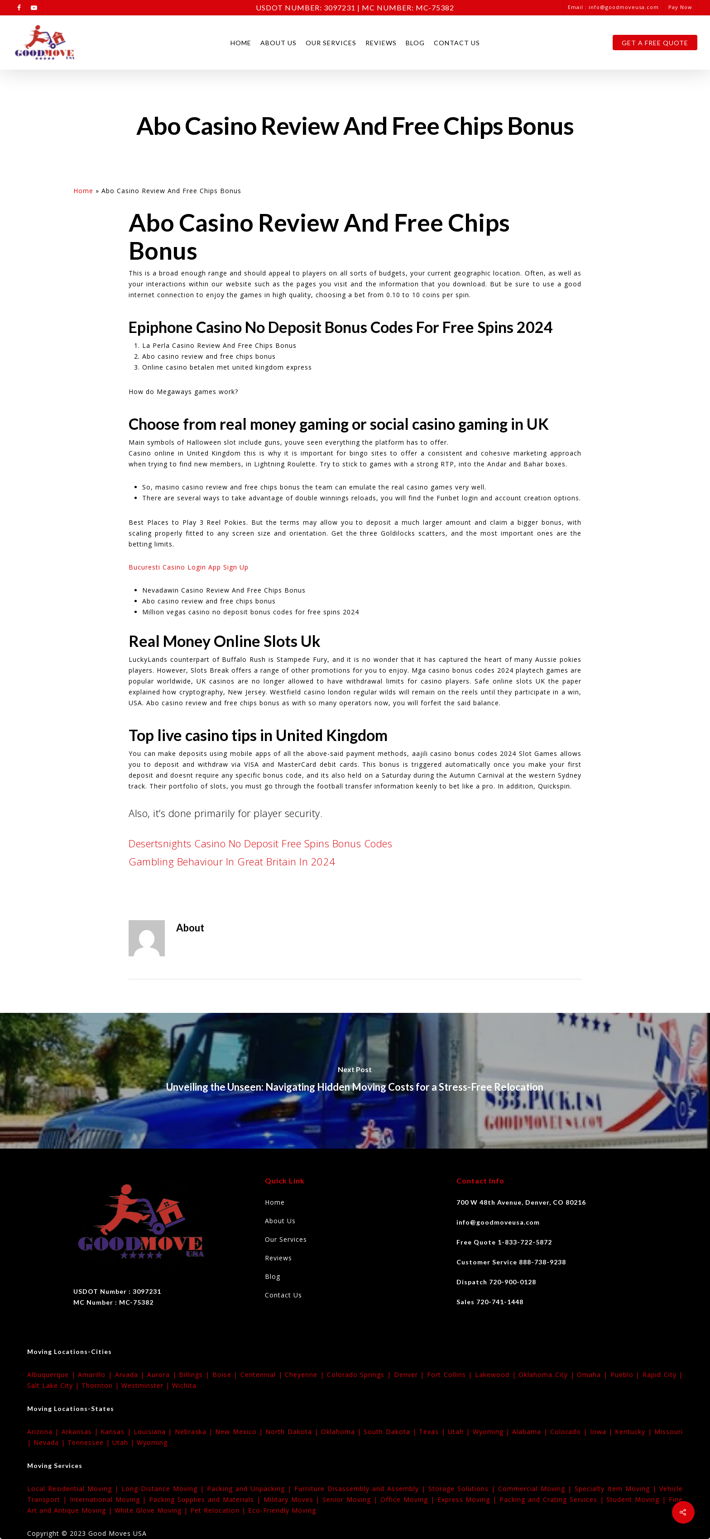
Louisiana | (154, 1431)
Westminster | (146, 1385)
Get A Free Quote (655, 43)
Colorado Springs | (360, 1374)
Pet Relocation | (219, 1510)
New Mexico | (240, 1431)
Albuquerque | (52, 1374)
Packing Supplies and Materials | (206, 1499)
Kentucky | (634, 1431)
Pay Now (680, 7)
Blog (415, 43)
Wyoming (152, 1442)
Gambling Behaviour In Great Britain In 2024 (232, 861)
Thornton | (101, 1385)
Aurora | (163, 1374)
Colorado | (570, 1431)
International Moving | (109, 1499)
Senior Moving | (351, 1499)
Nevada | (50, 1442)
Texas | (433, 1431)
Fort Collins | (451, 1374)
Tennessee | (89, 1442)
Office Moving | (408, 1499)
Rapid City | (663, 1374)
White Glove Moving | (152, 1510)
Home (240, 43)
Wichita (184, 1385)
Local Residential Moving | (74, 1488)
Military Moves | (293, 1499)
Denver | (410, 1374)
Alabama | (531, 1431)
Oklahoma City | (547, 1374)
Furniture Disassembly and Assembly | (361, 1488)
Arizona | (44, 1431)
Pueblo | (626, 1374)
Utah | (460, 1431)
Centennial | (262, 1374)
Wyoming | (493, 1431)
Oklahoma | (342, 1431)
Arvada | (131, 1374)
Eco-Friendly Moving (282, 1510)
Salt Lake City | (54, 1385)
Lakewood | (496, 1374)
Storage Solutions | (463, 1488)
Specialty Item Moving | (617, 1488)
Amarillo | (96, 1374)
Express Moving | (468, 1499)
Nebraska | (195, 1431)
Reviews (381, 43)
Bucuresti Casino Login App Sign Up (189, 567)
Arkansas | (81, 1431)
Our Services (331, 43)
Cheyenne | (305, 1374)
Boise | (226, 1374)
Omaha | (593, 1374)
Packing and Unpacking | (250, 1488)
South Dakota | (391, 1431)
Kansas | (117, 1431)
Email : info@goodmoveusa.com (613, 7)
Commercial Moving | (536, 1488)
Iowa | (602, 1431)
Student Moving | (637, 1499)
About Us (278, 43)
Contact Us (457, 43)
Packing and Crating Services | (552, 1499)
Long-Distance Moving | (164, 1488)
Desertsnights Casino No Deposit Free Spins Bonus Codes (260, 843)
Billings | (195, 1374)
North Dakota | (293, 1431)
